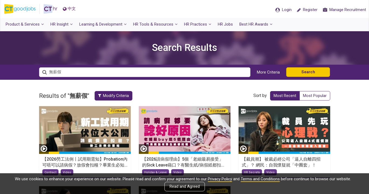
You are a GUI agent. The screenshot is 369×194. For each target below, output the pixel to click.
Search (308, 72)
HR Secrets (252, 172)
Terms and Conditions (260, 178)
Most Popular (315, 95)
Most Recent (285, 95)
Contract (50, 172)
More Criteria (268, 72)
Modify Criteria (113, 95)
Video (67, 172)
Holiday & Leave (155, 172)
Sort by (260, 95)
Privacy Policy (220, 178)
